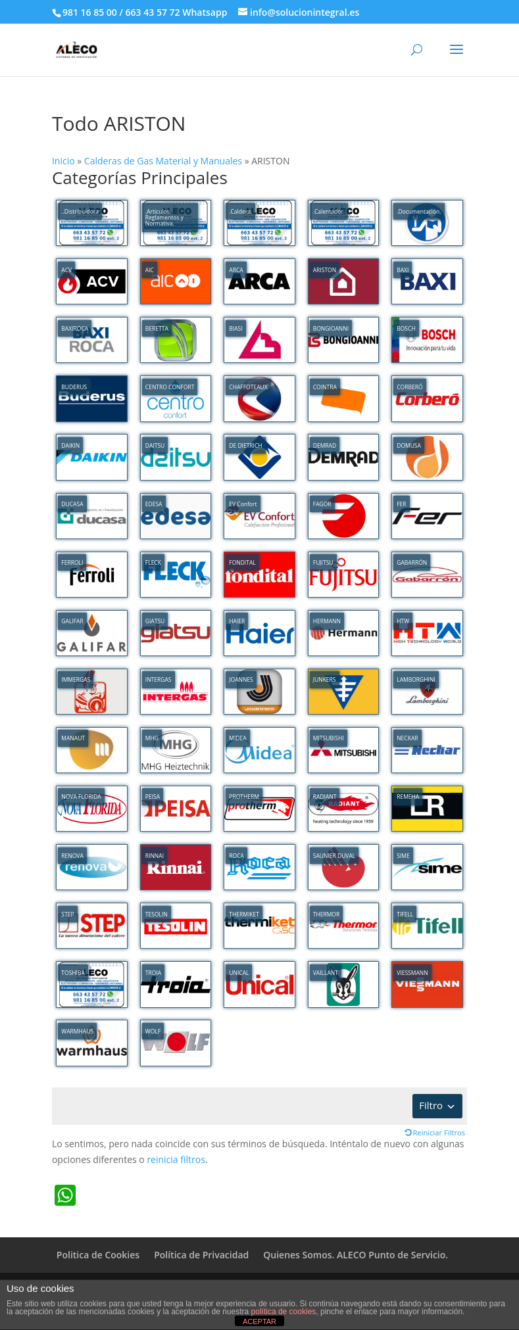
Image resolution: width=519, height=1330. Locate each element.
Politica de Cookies (98, 1254)
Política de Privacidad (201, 1254)
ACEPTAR (259, 1321)
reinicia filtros (176, 1159)
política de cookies (283, 1311)
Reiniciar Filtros (438, 1132)
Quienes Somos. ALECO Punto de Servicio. (355, 1254)
